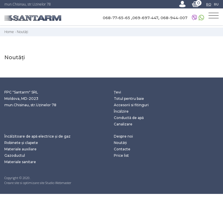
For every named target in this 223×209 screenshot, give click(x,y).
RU (216, 4)
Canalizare (123, 124)
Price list (121, 155)
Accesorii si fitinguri (131, 105)
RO (208, 4)
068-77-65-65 (117, 17)
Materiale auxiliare (20, 149)
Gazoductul (14, 155)
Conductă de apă (129, 118)
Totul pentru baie (129, 98)
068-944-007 (174, 17)
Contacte (122, 149)
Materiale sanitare (20, 162)
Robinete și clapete (21, 142)
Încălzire (121, 111)
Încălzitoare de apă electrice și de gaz (37, 136)
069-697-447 (145, 17)
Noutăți (22, 31)
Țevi (117, 92)
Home (9, 31)
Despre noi (123, 136)
